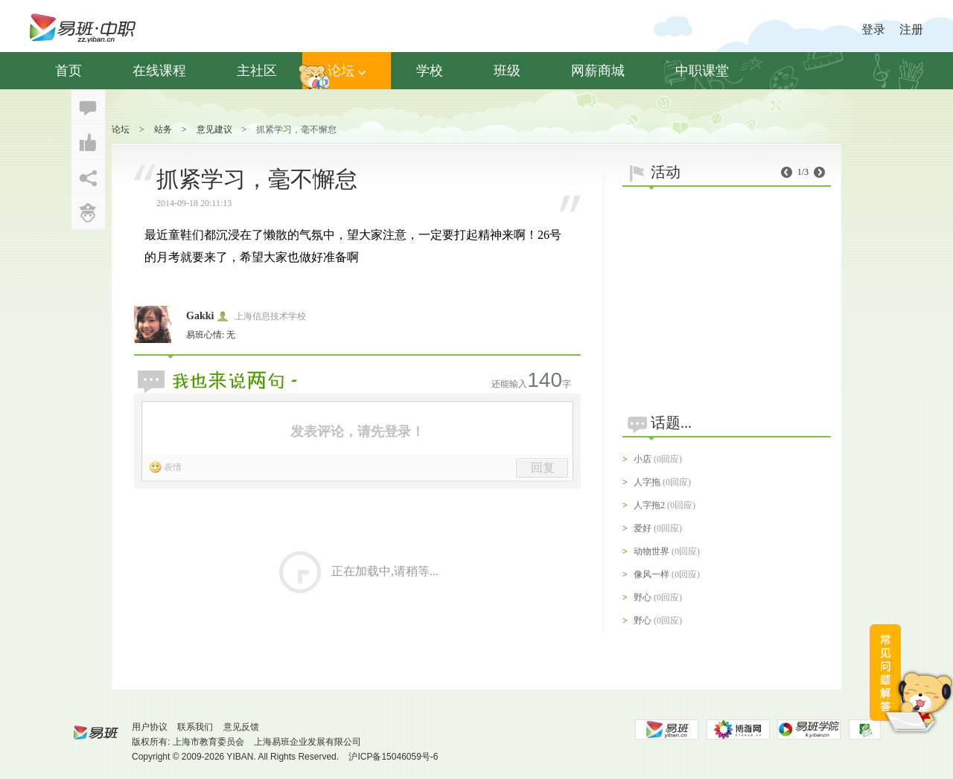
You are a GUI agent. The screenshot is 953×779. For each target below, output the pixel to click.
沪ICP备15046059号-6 (393, 756)
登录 (873, 29)
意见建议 (214, 129)
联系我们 (195, 727)
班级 (507, 70)
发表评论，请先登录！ (357, 431)
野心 (642, 597)
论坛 (347, 70)
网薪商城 (598, 70)
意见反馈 (241, 727)
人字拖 (647, 482)
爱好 (642, 528)
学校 (429, 70)
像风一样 (651, 574)
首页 (68, 70)
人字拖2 (649, 505)
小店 (642, 459)
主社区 (257, 70)
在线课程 (159, 70)
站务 (163, 129)
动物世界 (651, 551)
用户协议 (150, 727)
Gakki (200, 315)
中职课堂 (702, 70)
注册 (911, 29)
